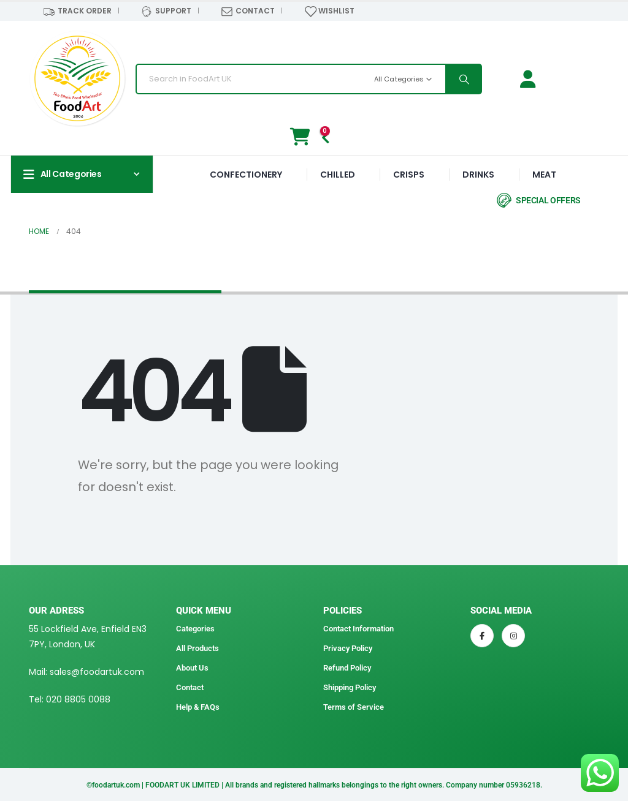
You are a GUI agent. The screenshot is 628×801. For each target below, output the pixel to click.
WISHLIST (329, 11)
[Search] (463, 79)
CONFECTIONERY (246, 174)
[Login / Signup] (531, 79)
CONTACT (247, 11)
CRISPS (408, 174)
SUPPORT (166, 11)
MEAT (544, 174)
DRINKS (478, 174)
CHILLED (337, 174)
